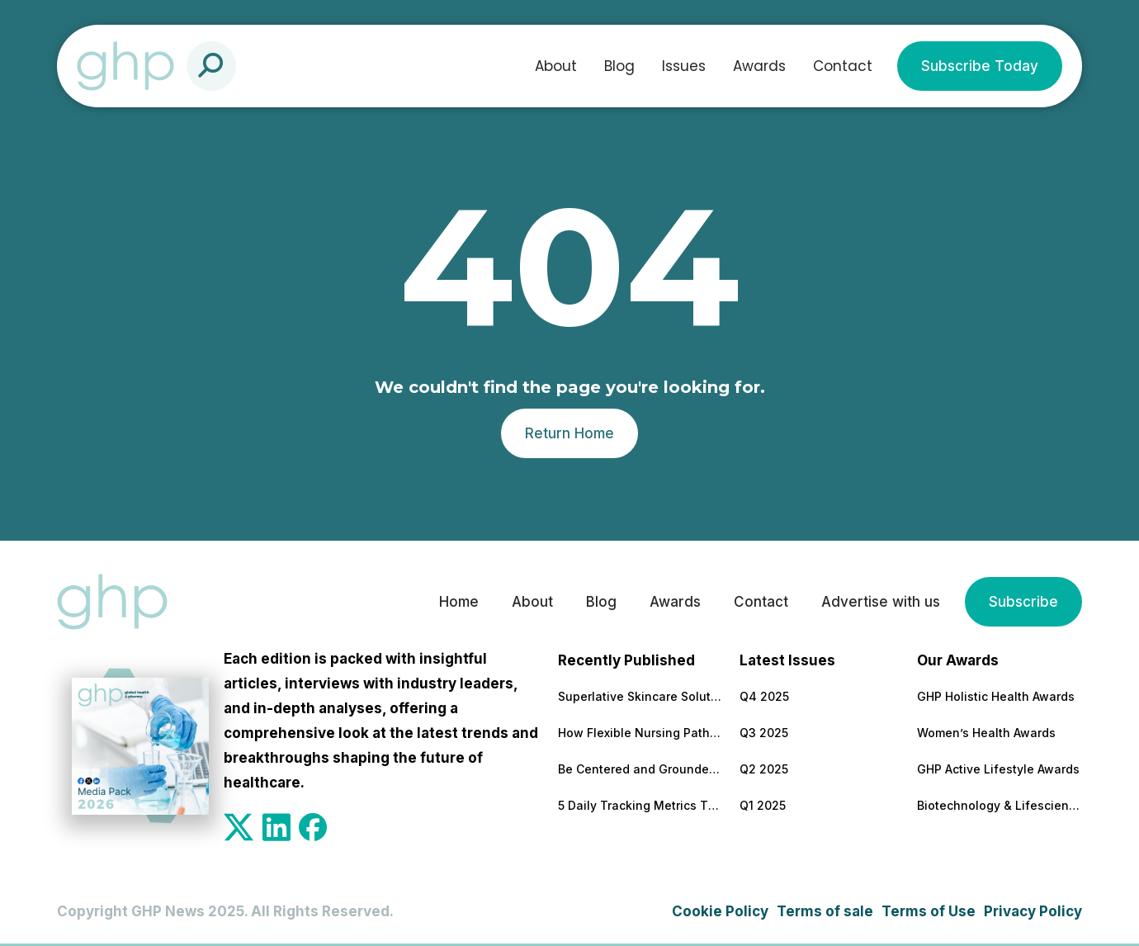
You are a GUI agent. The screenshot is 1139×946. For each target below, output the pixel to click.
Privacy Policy (1033, 911)
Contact (842, 66)
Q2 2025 (764, 769)
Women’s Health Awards (986, 733)
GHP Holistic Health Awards (996, 696)
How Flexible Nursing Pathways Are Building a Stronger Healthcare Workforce (640, 733)
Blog (619, 66)
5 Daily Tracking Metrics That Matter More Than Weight (640, 805)
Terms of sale (825, 911)
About (556, 66)
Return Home (569, 433)
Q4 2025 (764, 696)
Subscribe (1023, 602)
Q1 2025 (763, 805)
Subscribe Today (979, 66)
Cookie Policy (720, 911)
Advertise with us (880, 602)
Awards (759, 66)
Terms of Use (928, 911)
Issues (684, 66)
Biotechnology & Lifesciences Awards (999, 805)
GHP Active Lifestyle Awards (998, 769)
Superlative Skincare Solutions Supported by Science (640, 696)
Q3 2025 (764, 733)
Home (459, 602)
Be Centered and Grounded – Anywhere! (640, 769)
